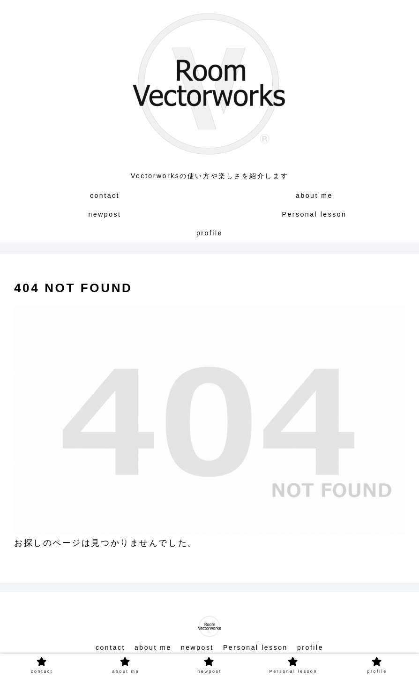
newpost (197, 647)
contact (110, 647)
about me (153, 647)
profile (310, 647)
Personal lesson (255, 647)
